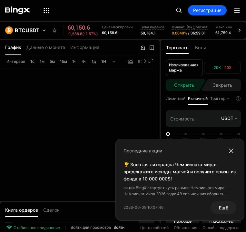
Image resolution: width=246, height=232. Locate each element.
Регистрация (207, 10)
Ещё (223, 207)
